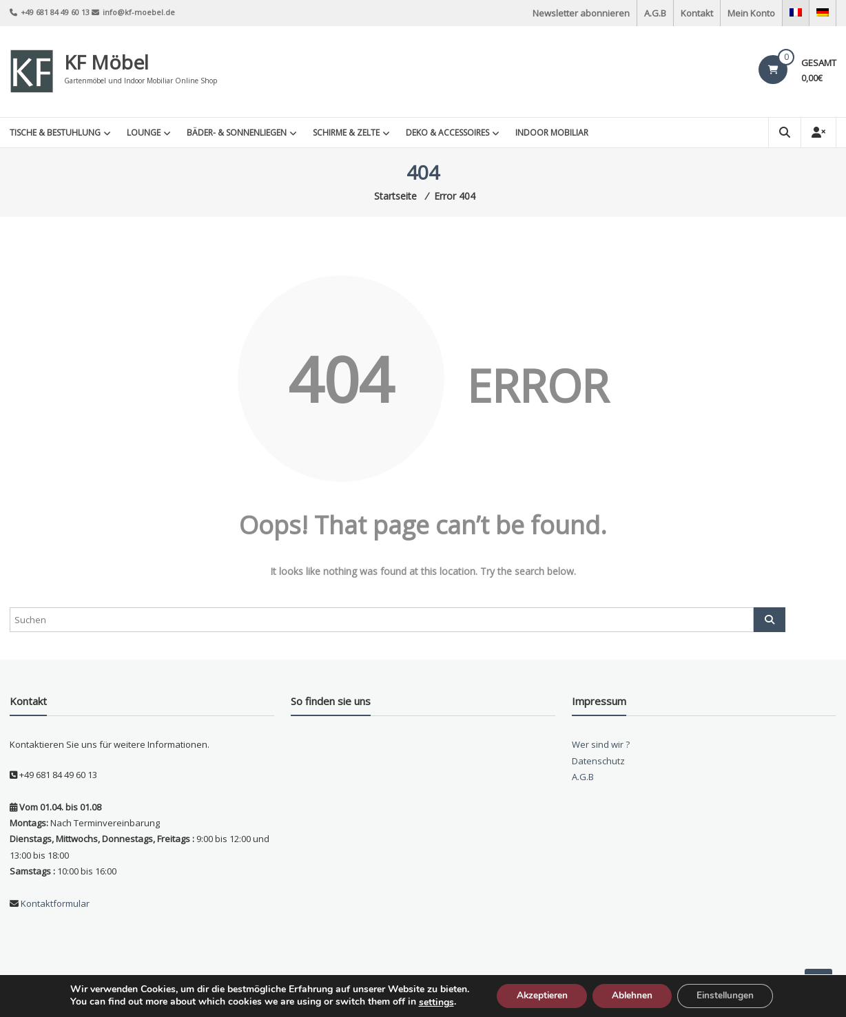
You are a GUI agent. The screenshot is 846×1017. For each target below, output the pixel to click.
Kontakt (697, 13)
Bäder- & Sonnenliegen (237, 132)
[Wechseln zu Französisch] (796, 13)
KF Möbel (106, 62)
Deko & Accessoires (447, 132)
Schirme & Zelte (346, 132)
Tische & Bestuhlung (55, 132)
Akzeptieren (538, 995)
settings (430, 1002)
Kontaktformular (54, 903)
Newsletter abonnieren (581, 13)
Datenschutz (598, 761)
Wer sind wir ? (601, 744)
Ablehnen (631, 995)
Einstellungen (729, 995)
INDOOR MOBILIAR (551, 132)
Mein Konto (751, 13)
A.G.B (655, 13)
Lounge (144, 132)
